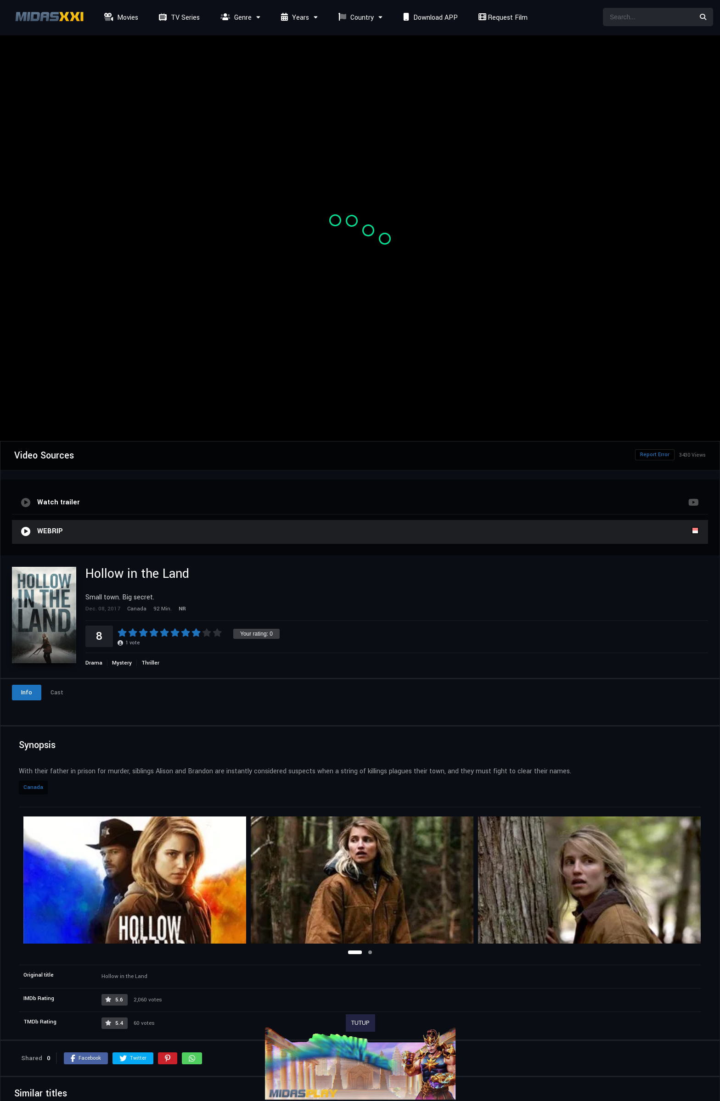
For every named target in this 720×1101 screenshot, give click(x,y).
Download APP (429, 17)
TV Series (178, 17)
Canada (33, 787)
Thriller (150, 663)
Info (26, 692)
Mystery (122, 663)
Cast (57, 692)
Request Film (502, 17)
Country (355, 17)
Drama (93, 663)
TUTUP (360, 1023)
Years (294, 17)
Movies (120, 17)
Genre (235, 17)
